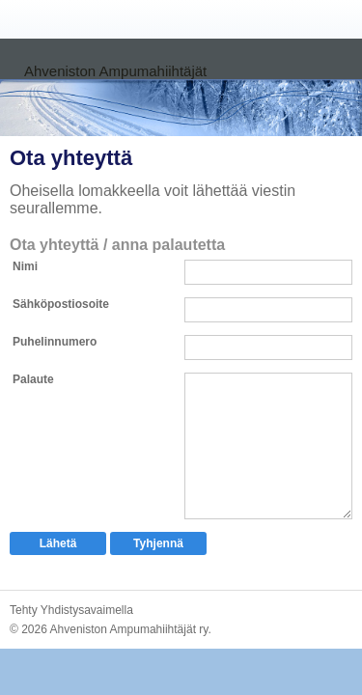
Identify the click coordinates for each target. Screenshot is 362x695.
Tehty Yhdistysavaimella (71, 610)
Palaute (33, 379)
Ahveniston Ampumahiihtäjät (115, 71)
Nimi (25, 266)
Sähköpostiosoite (61, 304)
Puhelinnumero (55, 341)
